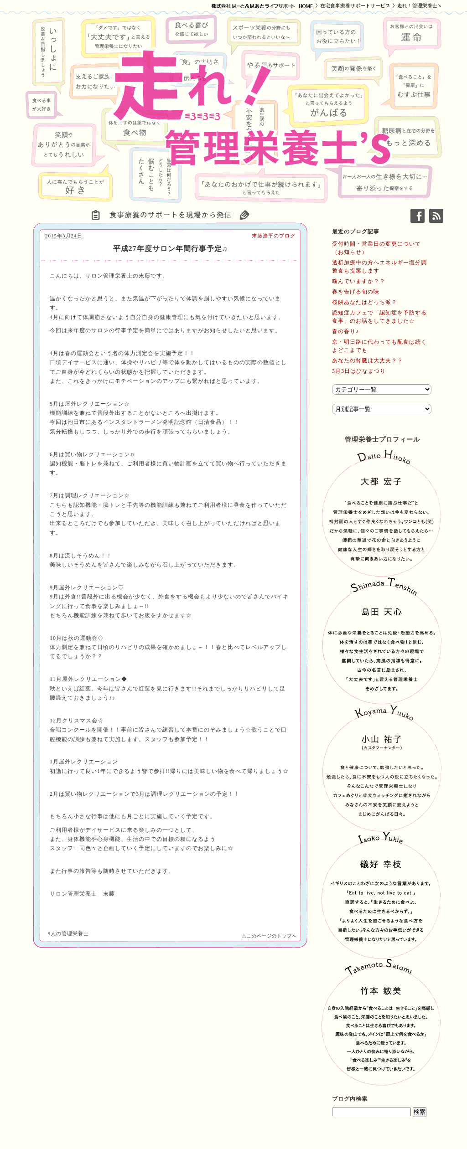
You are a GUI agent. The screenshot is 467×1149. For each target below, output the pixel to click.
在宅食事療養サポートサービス (355, 5)
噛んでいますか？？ (358, 281)
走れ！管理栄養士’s (419, 5)
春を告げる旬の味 (355, 292)
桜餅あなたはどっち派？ (364, 302)
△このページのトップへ (269, 935)
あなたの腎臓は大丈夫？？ (367, 360)
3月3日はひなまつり (359, 371)
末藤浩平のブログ (274, 235)
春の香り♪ (345, 331)
